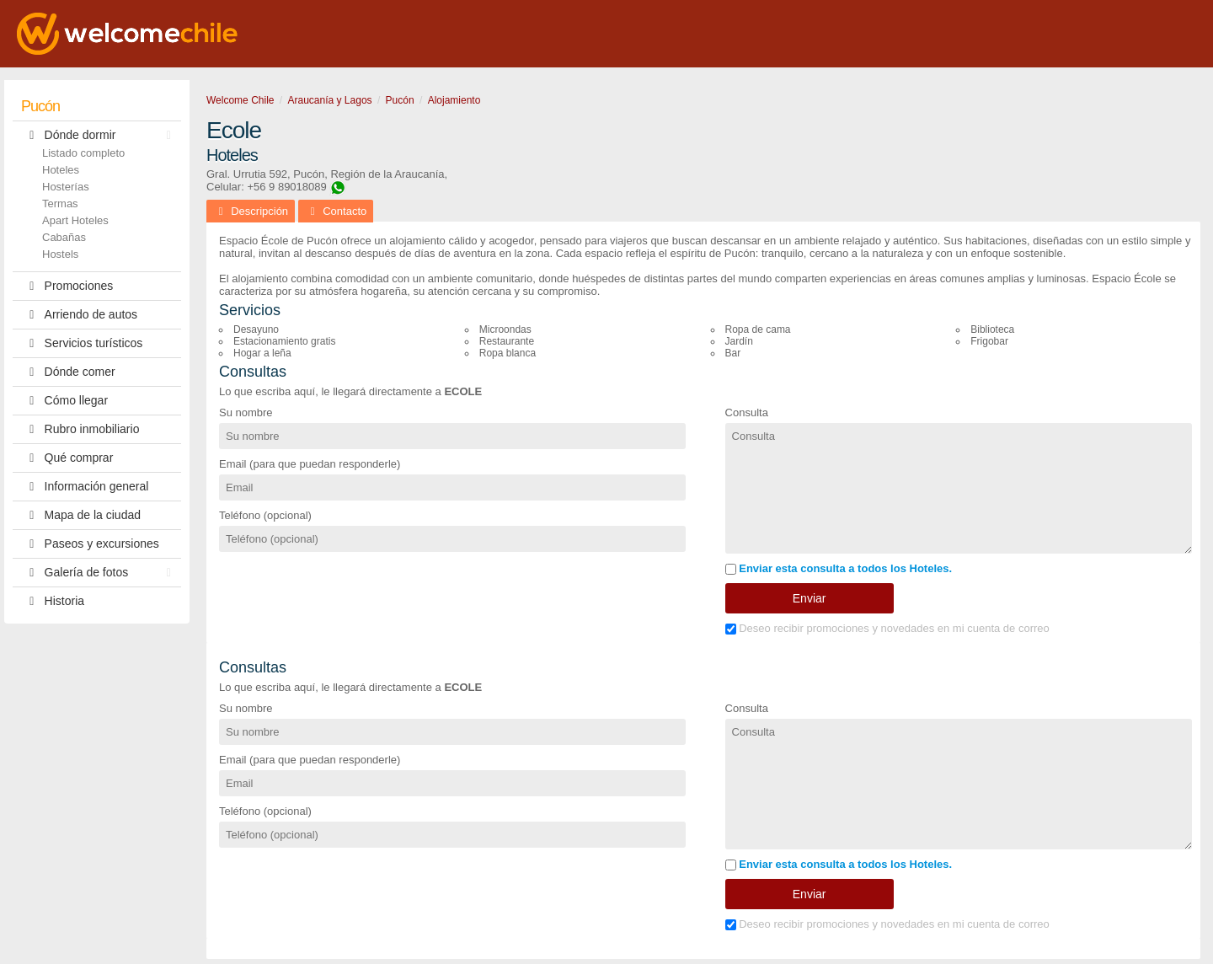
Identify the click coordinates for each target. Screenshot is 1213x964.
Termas (60, 203)
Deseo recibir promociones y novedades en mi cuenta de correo (887, 628)
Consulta (746, 412)
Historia (52, 601)
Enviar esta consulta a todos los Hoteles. (838, 568)
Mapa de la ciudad (81, 515)
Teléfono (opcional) (265, 515)
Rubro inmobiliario (80, 429)
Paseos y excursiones (90, 544)
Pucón (40, 106)
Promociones (67, 286)
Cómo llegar (64, 401)
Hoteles (60, 169)
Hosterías (65, 186)
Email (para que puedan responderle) (309, 464)
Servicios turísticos (81, 343)
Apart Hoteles (75, 220)
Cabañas (64, 237)
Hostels (60, 254)
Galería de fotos (100, 572)
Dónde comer (68, 372)
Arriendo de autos (79, 315)
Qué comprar (67, 458)
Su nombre (246, 412)
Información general (84, 486)
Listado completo (83, 153)
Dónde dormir (100, 135)
